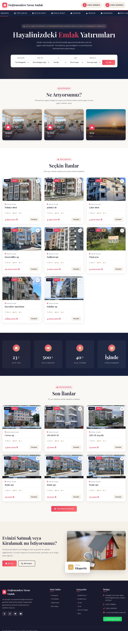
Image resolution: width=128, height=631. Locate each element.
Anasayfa (54, 595)
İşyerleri (76, 13)
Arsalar (90, 13)
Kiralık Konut (58, 13)
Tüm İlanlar (20, 13)
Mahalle (93, 58)
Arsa (78, 606)
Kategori (21, 58)
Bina (78, 614)
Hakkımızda (107, 13)
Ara (108, 62)
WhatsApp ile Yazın (112, 619)
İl (58, 58)
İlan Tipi (40, 58)
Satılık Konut (39, 13)
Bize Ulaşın (54, 606)
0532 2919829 (110, 604)
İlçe (75, 58)
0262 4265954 (111, 608)
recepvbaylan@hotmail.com (116, 612)
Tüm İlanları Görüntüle (64, 509)
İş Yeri (79, 603)
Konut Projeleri (82, 610)
